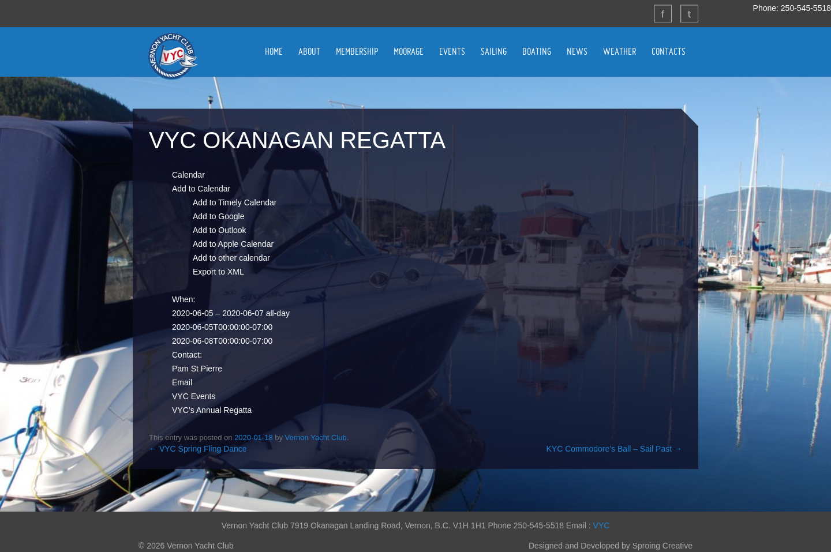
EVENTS (452, 51)
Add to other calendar (231, 257)
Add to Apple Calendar (233, 244)
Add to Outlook (219, 230)
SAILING (494, 51)
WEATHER (619, 51)
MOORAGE (409, 51)
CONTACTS (669, 51)
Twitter (689, 13)
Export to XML (218, 271)
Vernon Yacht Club (172, 56)
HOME (274, 51)
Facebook (662, 13)
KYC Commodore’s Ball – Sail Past (614, 448)
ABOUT (309, 51)
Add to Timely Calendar (235, 202)
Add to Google (219, 216)
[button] (201, 188)
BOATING (536, 51)
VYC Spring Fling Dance (198, 448)
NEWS (577, 51)
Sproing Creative (662, 545)
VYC (601, 525)
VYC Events (193, 396)
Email (182, 382)
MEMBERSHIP (357, 51)
